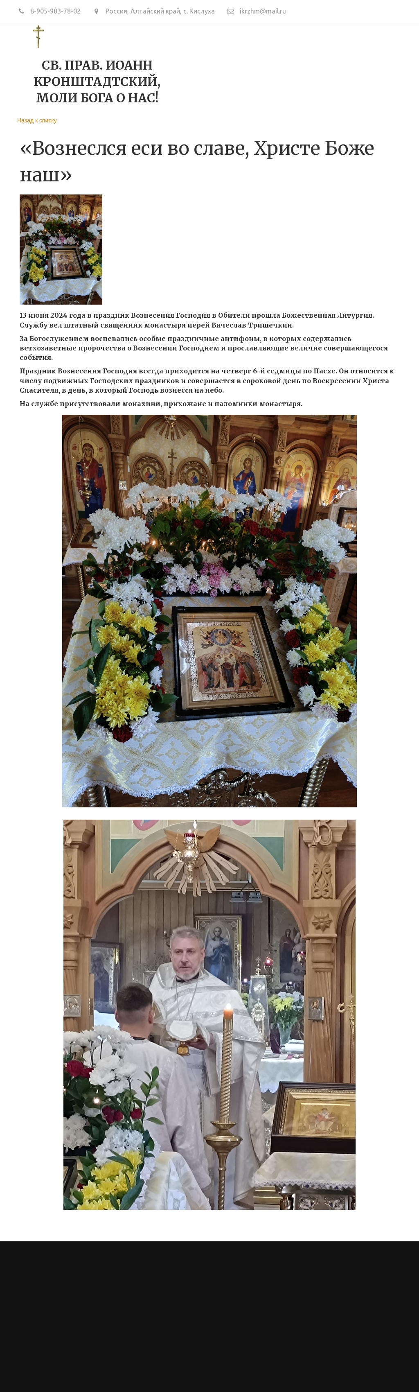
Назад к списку (37, 120)
